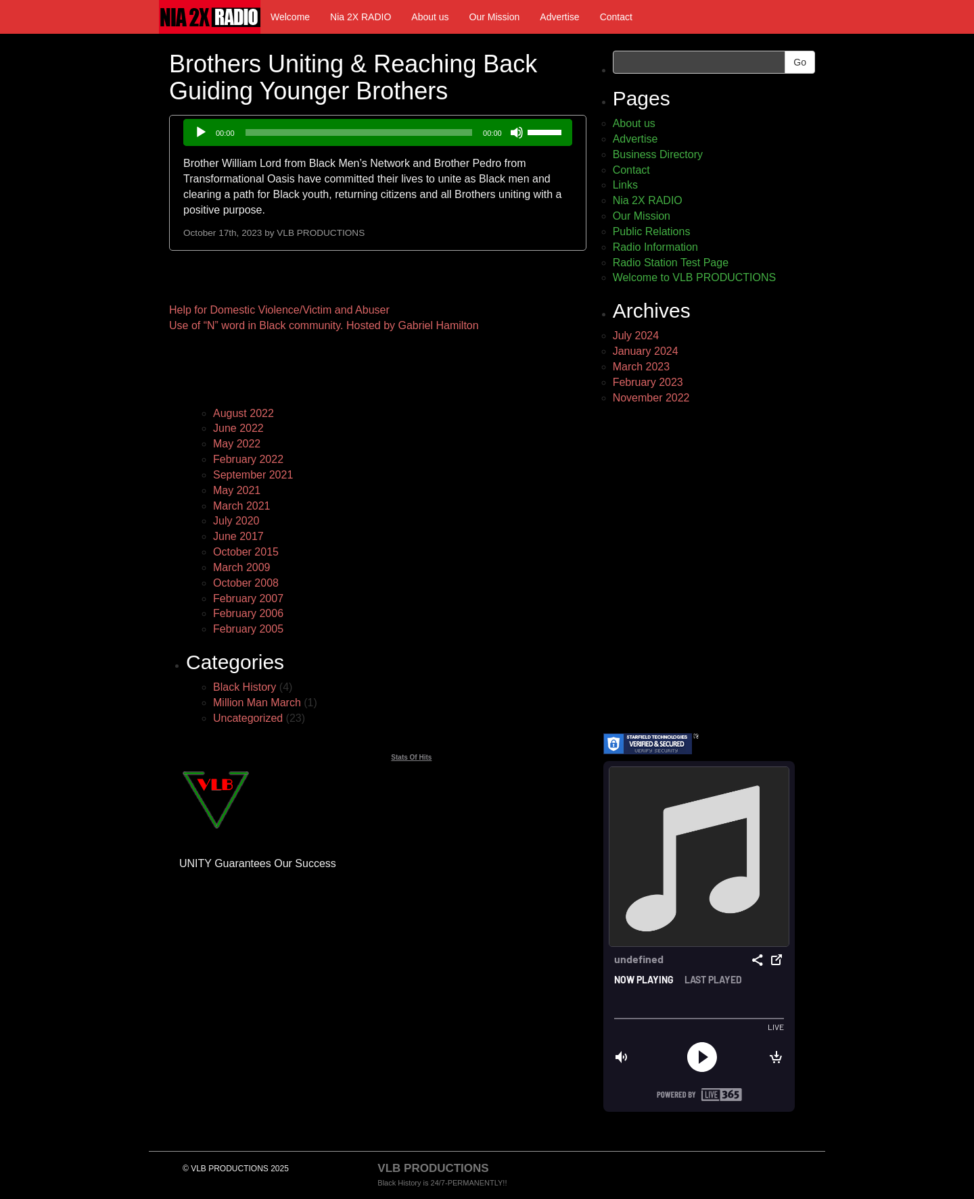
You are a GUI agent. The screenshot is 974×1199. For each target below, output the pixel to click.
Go (799, 62)
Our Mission (494, 16)
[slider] (359, 132)
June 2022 (238, 428)
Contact (616, 16)
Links (625, 185)
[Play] (201, 132)
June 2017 (238, 536)
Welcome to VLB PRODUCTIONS (694, 277)
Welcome (290, 16)
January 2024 (645, 351)
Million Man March (257, 702)
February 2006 (248, 613)
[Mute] (517, 132)
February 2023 (648, 382)
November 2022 (651, 397)
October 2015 (246, 552)
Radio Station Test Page (670, 262)
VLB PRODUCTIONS (321, 233)
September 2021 (253, 475)
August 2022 (243, 413)
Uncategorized (248, 718)
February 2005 (248, 629)
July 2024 (636, 335)
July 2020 (236, 521)
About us (429, 16)
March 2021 (242, 506)
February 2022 (248, 459)
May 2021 (236, 490)
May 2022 (236, 443)
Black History (244, 687)
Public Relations (652, 231)
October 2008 (246, 583)
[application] (377, 132)
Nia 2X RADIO (360, 16)
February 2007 (248, 598)
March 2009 (242, 567)
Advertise (559, 16)
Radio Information (655, 247)
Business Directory (658, 154)
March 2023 (641, 366)
